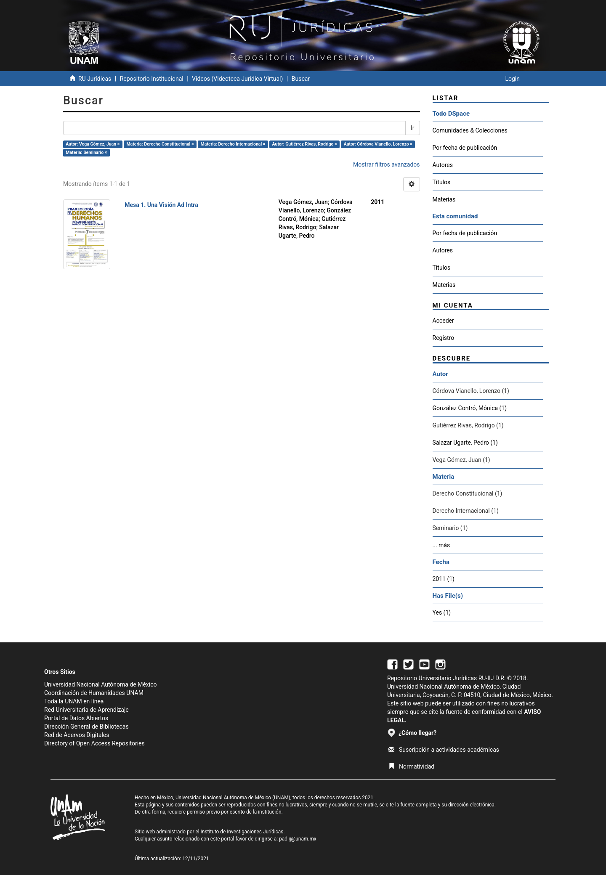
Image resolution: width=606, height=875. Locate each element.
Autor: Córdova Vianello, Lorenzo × (378, 144)
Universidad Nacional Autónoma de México (100, 684)
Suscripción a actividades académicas (443, 749)
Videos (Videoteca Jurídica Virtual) (237, 78)
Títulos (442, 182)
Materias (444, 199)
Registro (443, 337)
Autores (443, 165)
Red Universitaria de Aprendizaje (86, 709)
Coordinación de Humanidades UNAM (94, 692)
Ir (413, 128)
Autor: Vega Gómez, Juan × (93, 144)
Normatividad (411, 766)
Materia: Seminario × (86, 152)
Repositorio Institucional (151, 78)
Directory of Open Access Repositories (94, 743)
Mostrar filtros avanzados (386, 164)
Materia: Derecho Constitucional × (160, 144)
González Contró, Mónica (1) (470, 408)
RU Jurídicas (94, 78)
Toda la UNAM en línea (74, 701)
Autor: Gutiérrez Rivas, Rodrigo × (304, 144)
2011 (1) (443, 578)
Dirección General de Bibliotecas (86, 726)
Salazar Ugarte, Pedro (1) (465, 442)
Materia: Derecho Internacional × (233, 144)
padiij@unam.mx (297, 839)
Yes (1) (442, 612)
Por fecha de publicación (465, 147)
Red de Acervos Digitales (76, 735)
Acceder (443, 320)
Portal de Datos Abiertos (76, 718)
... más (441, 545)
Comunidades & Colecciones (470, 130)
